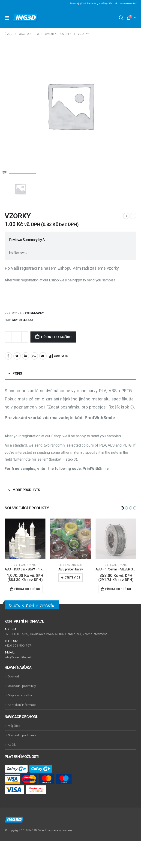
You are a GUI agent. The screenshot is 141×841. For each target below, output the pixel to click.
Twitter (17, 356)
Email (43, 356)
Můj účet (14, 726)
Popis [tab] (17, 373)
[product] (25, 539)
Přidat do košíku (56, 337)
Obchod (13, 676)
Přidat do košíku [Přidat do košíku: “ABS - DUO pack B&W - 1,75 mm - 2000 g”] (27, 589)
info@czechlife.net (18, 657)
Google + (34, 356)
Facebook (8, 356)
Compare (61, 356)
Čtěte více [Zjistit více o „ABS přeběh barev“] (72, 577)
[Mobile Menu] (8, 18)
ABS (34, 565)
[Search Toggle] (121, 17)
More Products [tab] (26, 490)
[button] (122, 508)
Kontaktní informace (22, 705)
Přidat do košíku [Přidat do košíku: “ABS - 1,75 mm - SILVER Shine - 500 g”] (118, 589)
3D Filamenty (22, 565)
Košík (12, 744)
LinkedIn (25, 356)
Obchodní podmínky (22, 686)
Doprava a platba (20, 695)
